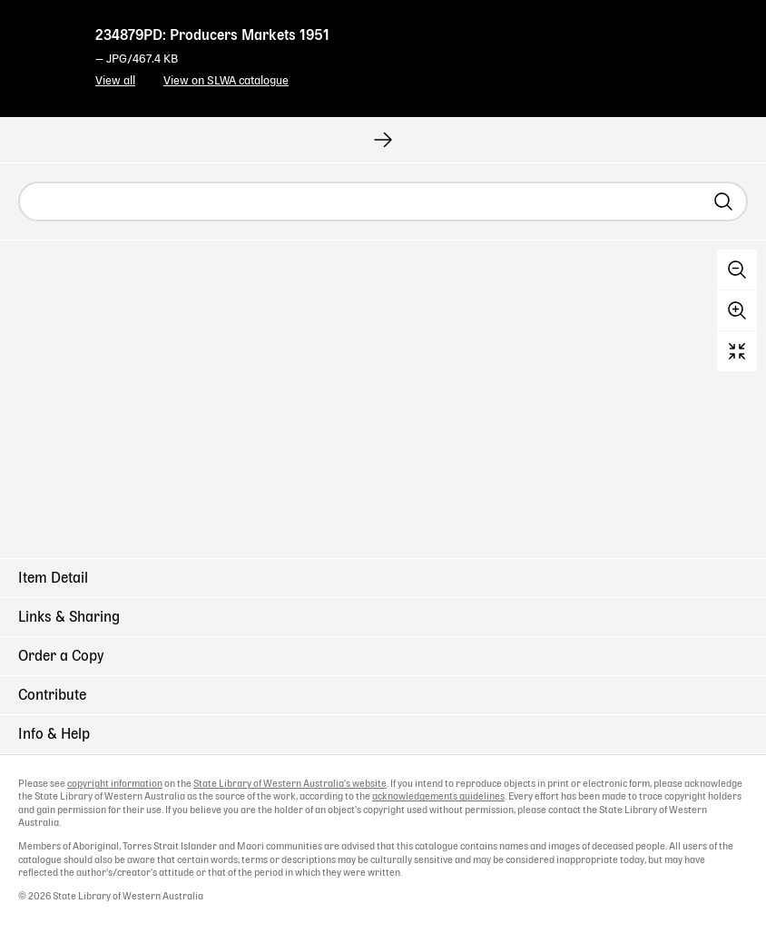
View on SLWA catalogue (226, 81)
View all (115, 81)
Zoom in (737, 310)
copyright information (114, 784)
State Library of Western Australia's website (290, 784)
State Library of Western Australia (45, 50)
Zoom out (737, 270)
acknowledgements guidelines (438, 796)
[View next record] (383, 139)
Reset (737, 351)
